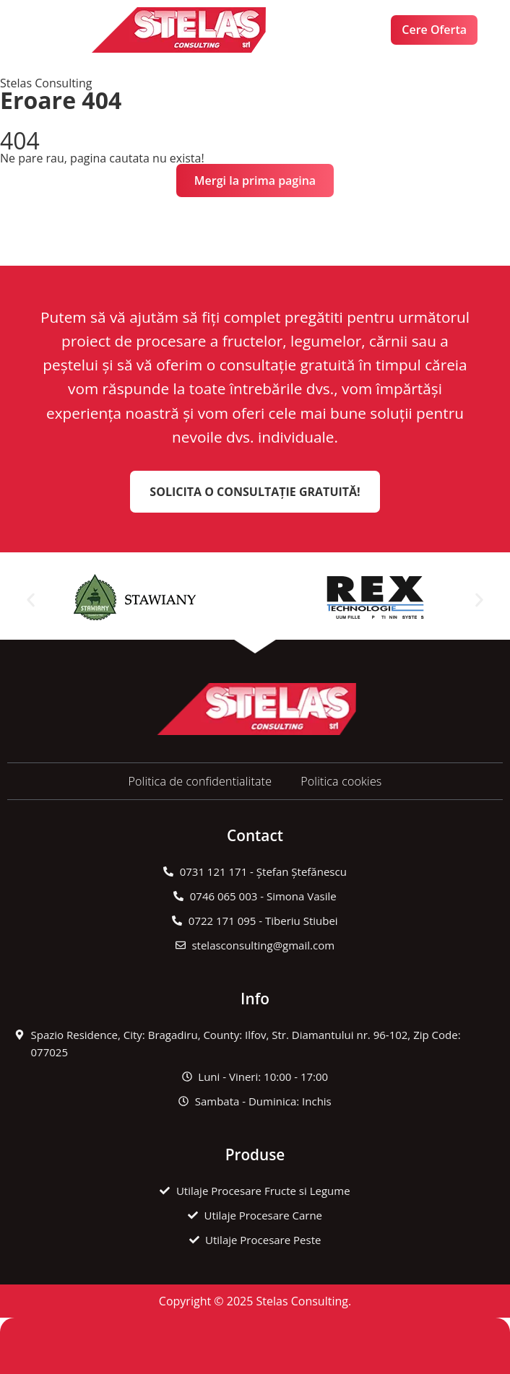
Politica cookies (341, 781)
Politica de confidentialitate (200, 781)
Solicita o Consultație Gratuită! (255, 492)
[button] (62, 30)
